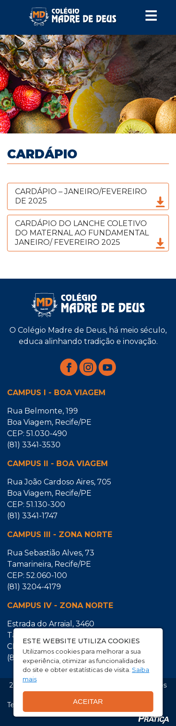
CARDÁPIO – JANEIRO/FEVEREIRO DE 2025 (90, 197)
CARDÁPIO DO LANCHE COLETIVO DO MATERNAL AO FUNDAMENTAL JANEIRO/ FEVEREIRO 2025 (90, 234)
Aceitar (88, 701)
